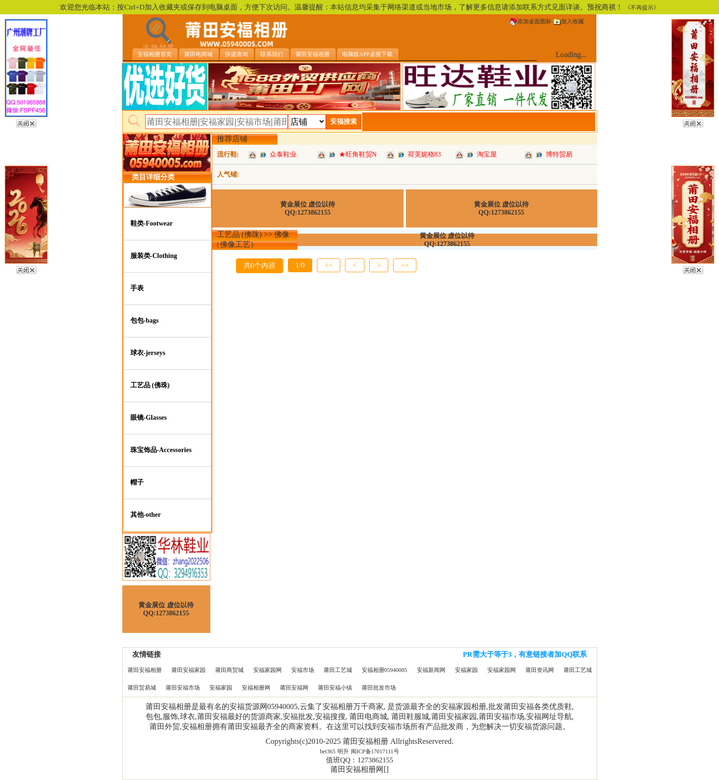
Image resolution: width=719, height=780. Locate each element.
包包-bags (144, 320)
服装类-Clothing (153, 255)
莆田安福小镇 (335, 687)
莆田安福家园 (188, 670)
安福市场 (302, 670)
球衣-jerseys (148, 352)
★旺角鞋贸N (358, 154)
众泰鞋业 (283, 154)
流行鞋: (228, 154)
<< (329, 265)
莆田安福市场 (183, 687)
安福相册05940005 (384, 670)
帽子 (137, 482)
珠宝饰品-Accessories (161, 450)
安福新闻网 (431, 670)
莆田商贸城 (229, 670)
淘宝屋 (487, 154)
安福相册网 (256, 687)
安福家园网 (267, 670)
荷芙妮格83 (424, 154)
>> (405, 265)
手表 (137, 288)
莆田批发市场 (379, 687)
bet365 (327, 751)
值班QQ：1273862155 (360, 760)
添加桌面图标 (531, 21)
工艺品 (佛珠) (150, 385)
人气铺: (228, 174)
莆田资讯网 (539, 670)
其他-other (145, 514)
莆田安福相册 (145, 670)
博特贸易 (559, 154)
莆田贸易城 (142, 687)
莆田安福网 (294, 687)
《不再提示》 (642, 7)
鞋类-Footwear (151, 223)
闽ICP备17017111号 (375, 751)
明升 (343, 751)
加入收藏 (568, 21)
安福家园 (466, 670)
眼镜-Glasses (148, 417)
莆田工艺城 (338, 670)
